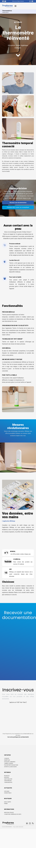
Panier (6, 803)
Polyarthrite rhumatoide (11, 765)
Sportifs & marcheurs (10, 766)
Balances (6, 775)
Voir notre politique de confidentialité (18, 737)
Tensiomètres (8, 780)
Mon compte (7, 802)
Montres (6, 777)
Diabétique (7, 760)
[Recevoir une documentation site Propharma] (16, 646)
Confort (6, 758)
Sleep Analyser (8, 779)
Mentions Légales (9, 812)
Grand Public (8, 793)
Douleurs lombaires (9, 761)
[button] (27, 823)
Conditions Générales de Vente (12, 814)
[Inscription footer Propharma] (18, 716)
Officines (6, 791)
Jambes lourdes (8, 763)
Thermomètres (8, 782)
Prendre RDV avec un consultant (18, 207)
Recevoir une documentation (18, 202)
